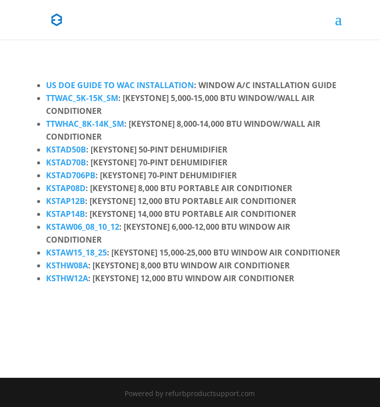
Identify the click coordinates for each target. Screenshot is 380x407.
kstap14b (65, 213)
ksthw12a (67, 278)
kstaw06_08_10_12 (82, 226)
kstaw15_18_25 (76, 252)
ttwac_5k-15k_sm (82, 98)
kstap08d (66, 188)
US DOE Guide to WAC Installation (120, 85)
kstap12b (65, 201)
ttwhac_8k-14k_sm (85, 123)
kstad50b (66, 149)
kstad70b (66, 162)
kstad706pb (70, 175)
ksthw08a (67, 265)
